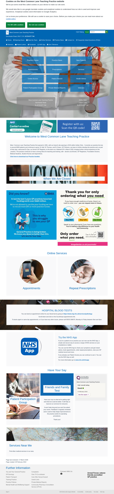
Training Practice (11, 479)
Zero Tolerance (52, 44)
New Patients (81, 60)
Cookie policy (88, 491)
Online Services (45, 40)
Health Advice (81, 78)
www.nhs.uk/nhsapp (82, 360)
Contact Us (70, 40)
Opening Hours (18, 40)
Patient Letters (20, 44)
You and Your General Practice (15, 472)
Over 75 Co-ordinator (38, 474)
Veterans (9, 44)
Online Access (33, 78)
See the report (82, 394)
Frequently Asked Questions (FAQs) (88, 40)
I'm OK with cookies (16, 25)
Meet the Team (31, 40)
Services (81, 69)
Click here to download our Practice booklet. (25, 156)
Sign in (7, 491)
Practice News (58, 40)
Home (8, 40)
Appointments (33, 69)
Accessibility (80, 491)
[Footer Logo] (97, 474)
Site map (102, 491)
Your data (96, 491)
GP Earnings (10, 474)
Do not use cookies (36, 25)
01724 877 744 (29, 36)
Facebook (32, 44)
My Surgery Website (70, 491)
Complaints (35, 472)
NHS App (41, 44)
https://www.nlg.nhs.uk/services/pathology (77, 314)
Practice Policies (11, 482)
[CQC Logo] (83, 379)
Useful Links (35, 479)
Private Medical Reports (56, 88)
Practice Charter (33, 60)
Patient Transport (11, 477)
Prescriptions (57, 69)
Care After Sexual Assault (40, 477)
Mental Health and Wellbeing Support (17, 484)
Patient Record (57, 78)
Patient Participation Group (32, 88)
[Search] (97, 31)
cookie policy (10, 19)
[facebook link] (61, 474)
